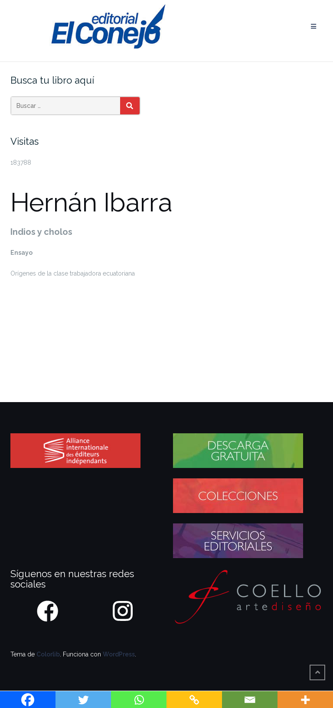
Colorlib (48, 654)
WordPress (119, 654)
